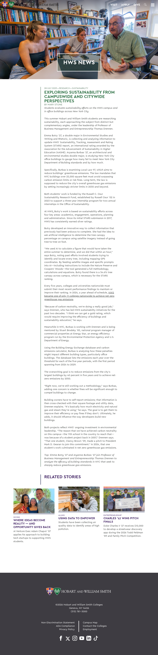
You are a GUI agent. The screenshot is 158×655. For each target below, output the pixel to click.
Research (64, 88)
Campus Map (90, 622)
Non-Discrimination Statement (58, 622)
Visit (113, 4)
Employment (90, 629)
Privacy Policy (67, 629)
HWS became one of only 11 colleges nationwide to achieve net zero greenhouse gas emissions (79, 296)
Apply (125, 4)
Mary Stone (55, 104)
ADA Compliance (65, 625)
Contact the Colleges (95, 625)
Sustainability (80, 88)
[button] (145, 4)
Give (137, 4)
